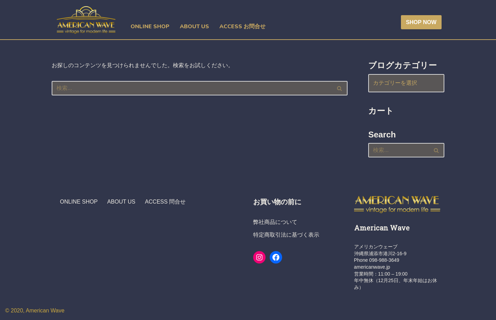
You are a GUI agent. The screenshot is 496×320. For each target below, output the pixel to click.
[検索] (192, 88)
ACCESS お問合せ (242, 26)
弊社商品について (275, 222)
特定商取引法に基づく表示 (286, 235)
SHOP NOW (421, 22)
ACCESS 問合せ (165, 202)
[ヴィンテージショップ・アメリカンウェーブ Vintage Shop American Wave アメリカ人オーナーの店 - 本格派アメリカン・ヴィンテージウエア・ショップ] (88, 20)
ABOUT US (194, 26)
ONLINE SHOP (150, 26)
